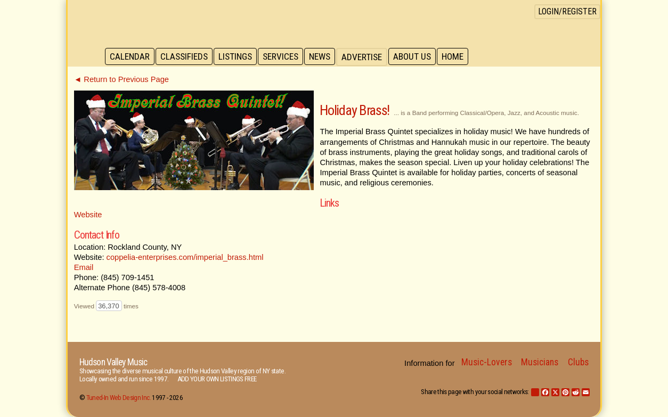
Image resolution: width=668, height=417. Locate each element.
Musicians (539, 362)
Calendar (130, 57)
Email (84, 267)
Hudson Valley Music (113, 362)
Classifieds (185, 57)
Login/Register (567, 11)
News (324, 57)
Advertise (367, 57)
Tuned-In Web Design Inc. (118, 398)
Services (284, 57)
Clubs (578, 362)
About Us (418, 57)
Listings (238, 57)
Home (459, 57)
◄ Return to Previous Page (121, 79)
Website (88, 214)
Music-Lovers (486, 362)
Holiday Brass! (354, 110)
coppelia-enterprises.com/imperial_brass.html (185, 257)
